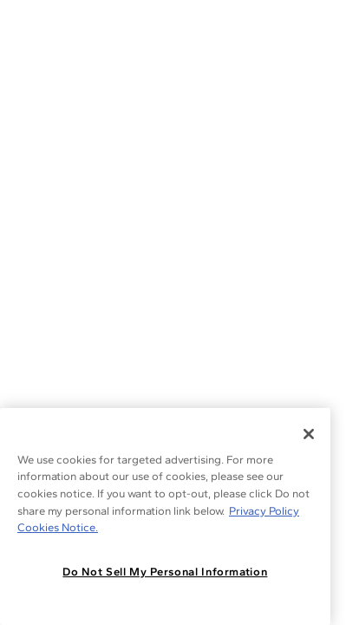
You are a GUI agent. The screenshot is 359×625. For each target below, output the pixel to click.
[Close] (309, 434)
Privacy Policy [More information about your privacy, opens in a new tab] (264, 510)
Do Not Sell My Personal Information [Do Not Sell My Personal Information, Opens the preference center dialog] (164, 571)
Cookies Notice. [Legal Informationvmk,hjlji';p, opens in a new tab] (57, 527)
